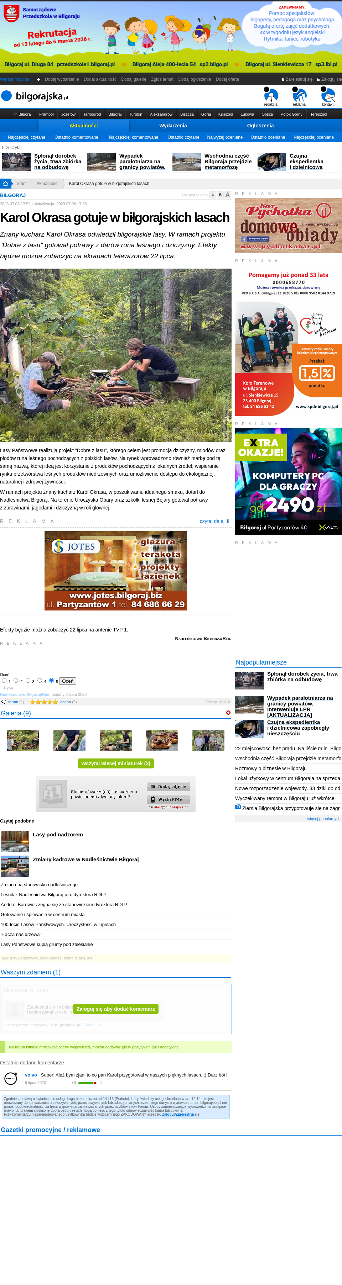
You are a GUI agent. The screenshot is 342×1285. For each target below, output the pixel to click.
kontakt (328, 96)
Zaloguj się (329, 79)
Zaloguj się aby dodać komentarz (116, 1009)
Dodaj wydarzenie (62, 79)
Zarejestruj (185, 1114)
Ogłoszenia (260, 125)
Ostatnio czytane (183, 137)
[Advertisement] (83, 658)
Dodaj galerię (134, 79)
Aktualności (83, 125)
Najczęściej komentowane (134, 137)
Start (21, 183)
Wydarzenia (173, 125)
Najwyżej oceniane (225, 137)
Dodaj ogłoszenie (194, 79)
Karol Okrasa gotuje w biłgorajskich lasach (109, 183)
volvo (31, 1075)
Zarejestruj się (297, 79)
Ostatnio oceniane (268, 137)
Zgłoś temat (162, 79)
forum (16, 702)
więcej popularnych (324, 818)
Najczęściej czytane (26, 137)
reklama (299, 96)
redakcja (271, 96)
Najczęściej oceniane (314, 137)
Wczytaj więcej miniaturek (115, 763)
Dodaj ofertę (227, 79)
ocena (68, 702)
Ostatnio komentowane (76, 137)
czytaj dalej (215, 521)
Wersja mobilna (14, 79)
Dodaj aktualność (100, 79)
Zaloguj (168, 1114)
